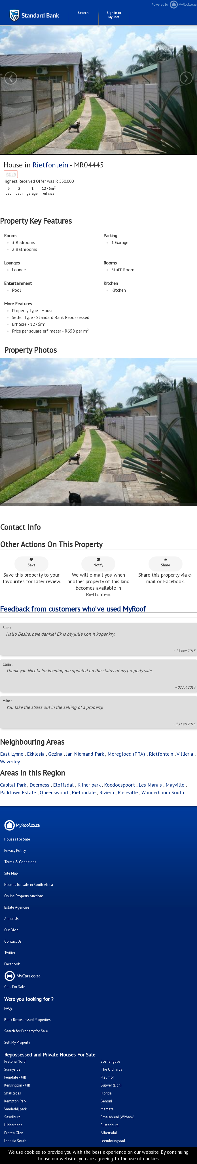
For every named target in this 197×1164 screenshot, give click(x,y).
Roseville (128, 792)
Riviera (106, 792)
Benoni (106, 1101)
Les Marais (150, 784)
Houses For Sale (17, 839)
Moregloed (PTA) (126, 754)
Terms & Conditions (20, 862)
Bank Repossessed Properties (27, 1019)
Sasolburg (12, 1117)
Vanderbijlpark (15, 1109)
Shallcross (12, 1093)
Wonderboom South (162, 792)
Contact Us (13, 941)
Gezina (55, 754)
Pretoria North (15, 1061)
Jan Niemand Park (85, 754)
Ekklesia (36, 754)
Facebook (12, 964)
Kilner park (88, 784)
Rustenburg (109, 1125)
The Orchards (111, 1069)
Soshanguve (110, 1061)
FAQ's (8, 1008)
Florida (106, 1093)
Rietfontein (50, 164)
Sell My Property (17, 1042)
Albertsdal (109, 1133)
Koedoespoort (119, 784)
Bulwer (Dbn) (111, 1085)
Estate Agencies (16, 907)
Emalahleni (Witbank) (118, 1117)
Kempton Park (15, 1101)
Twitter (9, 952)
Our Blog (11, 930)
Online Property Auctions (24, 896)
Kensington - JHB (17, 1085)
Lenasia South (15, 1140)
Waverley (10, 761)
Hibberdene (13, 1125)
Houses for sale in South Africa (28, 884)
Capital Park (13, 784)
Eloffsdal (63, 784)
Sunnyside (12, 1069)
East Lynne (11, 754)
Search (83, 12)
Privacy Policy (15, 850)
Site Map (11, 873)
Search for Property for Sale (26, 1031)
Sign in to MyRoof (114, 14)
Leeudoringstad (113, 1140)
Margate (107, 1109)
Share (165, 563)
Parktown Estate (18, 792)
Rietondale (84, 792)
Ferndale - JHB (15, 1077)
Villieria (185, 754)
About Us (11, 918)
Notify (98, 563)
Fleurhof (107, 1077)
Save (31, 563)
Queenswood (54, 792)
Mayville (175, 784)
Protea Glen (13, 1133)
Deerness (39, 784)
